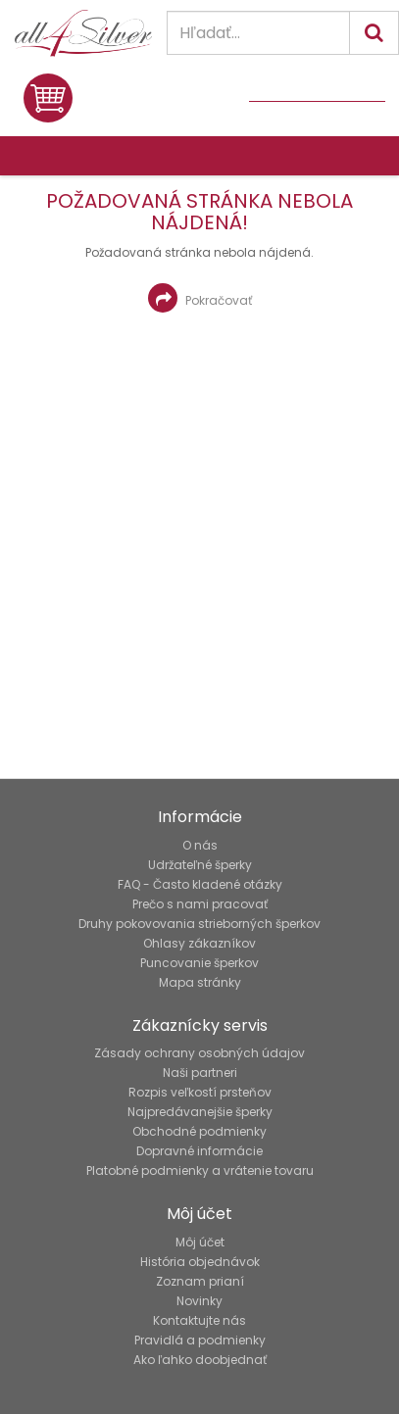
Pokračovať (200, 298)
